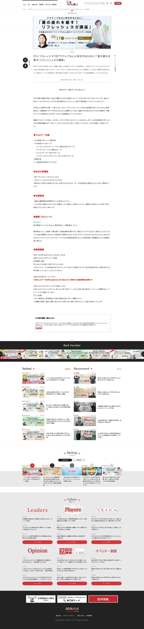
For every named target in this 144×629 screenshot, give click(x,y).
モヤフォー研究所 (50, 4)
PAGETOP (115, 69)
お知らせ (34, 4)
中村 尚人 (37, 222)
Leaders (77, 401)
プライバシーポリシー (69, 615)
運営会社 (58, 615)
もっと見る (37, 542)
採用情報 (89, 615)
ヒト (24, 4)
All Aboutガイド (67, 80)
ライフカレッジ (72, 13)
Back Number (106, 47)
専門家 (41, 4)
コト (29, 4)
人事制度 (77, 373)
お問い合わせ (80, 615)
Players (77, 415)
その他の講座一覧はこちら (44, 318)
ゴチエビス (85, 466)
